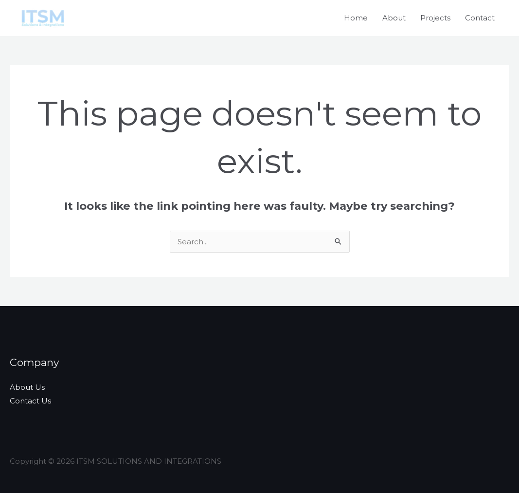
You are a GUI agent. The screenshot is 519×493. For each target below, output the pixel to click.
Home (356, 17)
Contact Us (30, 400)
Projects (435, 17)
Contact (480, 17)
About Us (27, 387)
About (394, 17)
